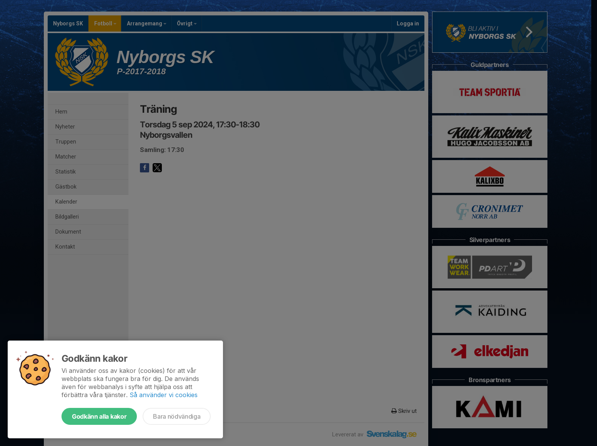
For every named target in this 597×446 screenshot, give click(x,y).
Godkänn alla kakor (99, 416)
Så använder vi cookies (164, 395)
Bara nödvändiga (176, 416)
